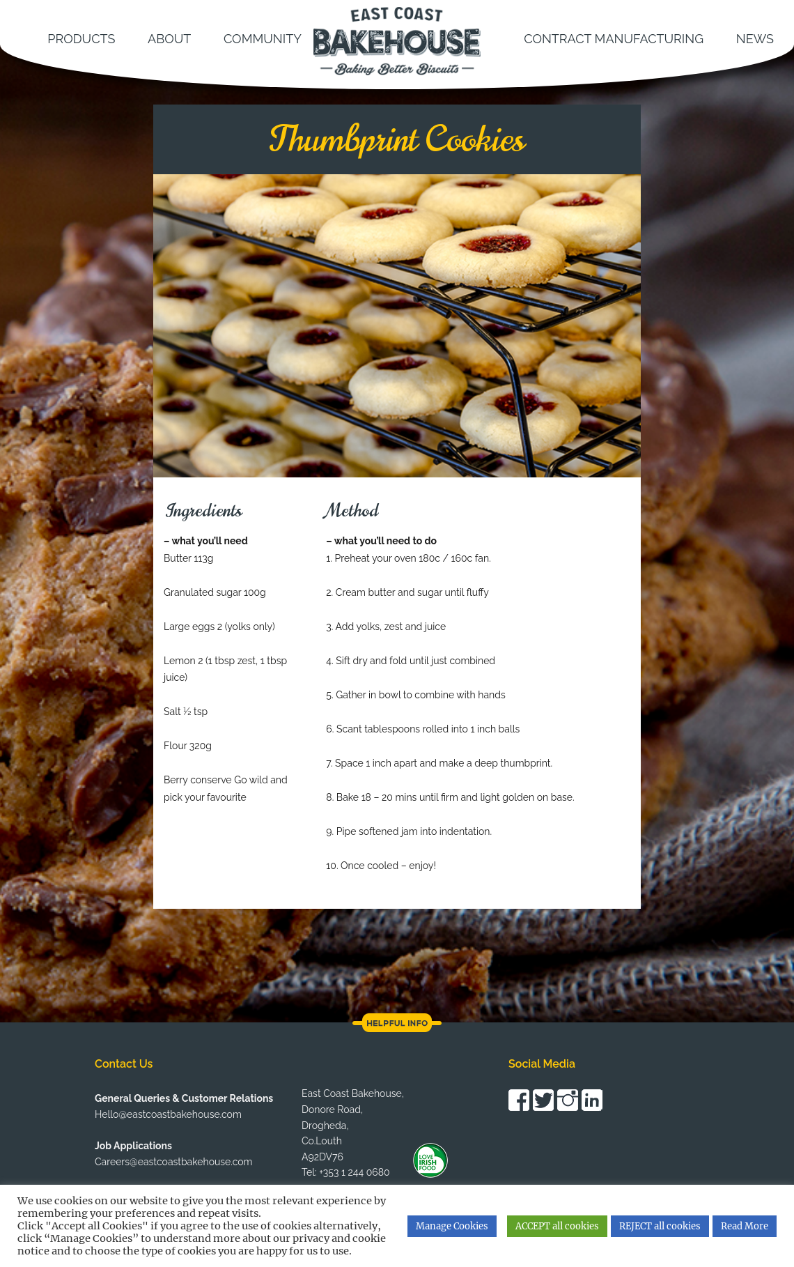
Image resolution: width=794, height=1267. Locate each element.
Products (81, 38)
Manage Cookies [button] (452, 1226)
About (169, 38)
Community (263, 38)
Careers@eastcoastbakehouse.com (173, 1161)
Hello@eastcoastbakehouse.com (168, 1114)
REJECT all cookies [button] (660, 1226)
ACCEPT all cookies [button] (557, 1226)
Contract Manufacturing (613, 38)
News (755, 38)
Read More (744, 1226)
